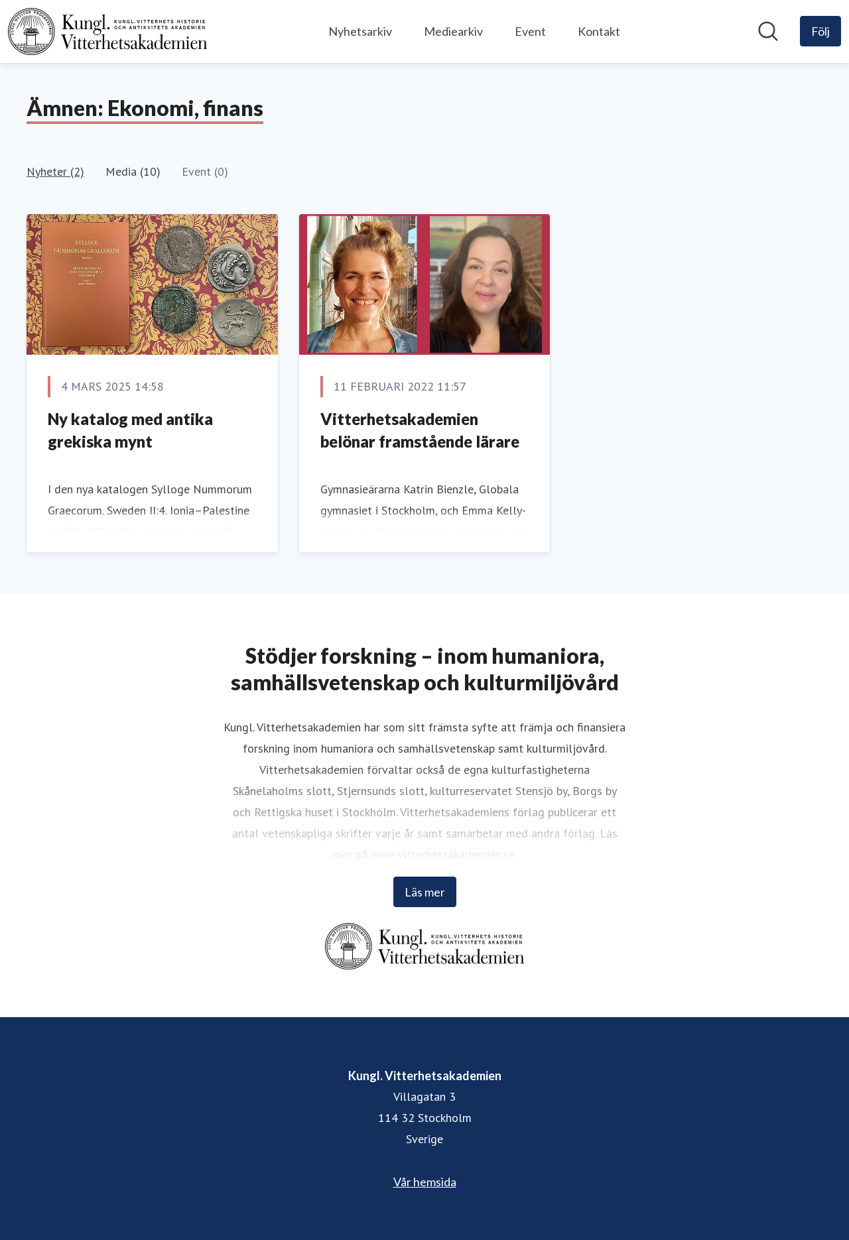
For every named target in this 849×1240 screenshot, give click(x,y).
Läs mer (425, 892)
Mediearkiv (453, 31)
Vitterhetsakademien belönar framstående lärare (419, 430)
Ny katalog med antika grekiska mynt (130, 430)
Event (530, 31)
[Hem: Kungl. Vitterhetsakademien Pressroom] (107, 31)
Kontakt (599, 31)
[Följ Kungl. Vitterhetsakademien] (820, 31)
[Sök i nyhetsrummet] (768, 31)
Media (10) (133, 171)
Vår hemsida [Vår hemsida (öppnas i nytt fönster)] (424, 1181)
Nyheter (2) (55, 171)
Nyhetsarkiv (360, 31)
